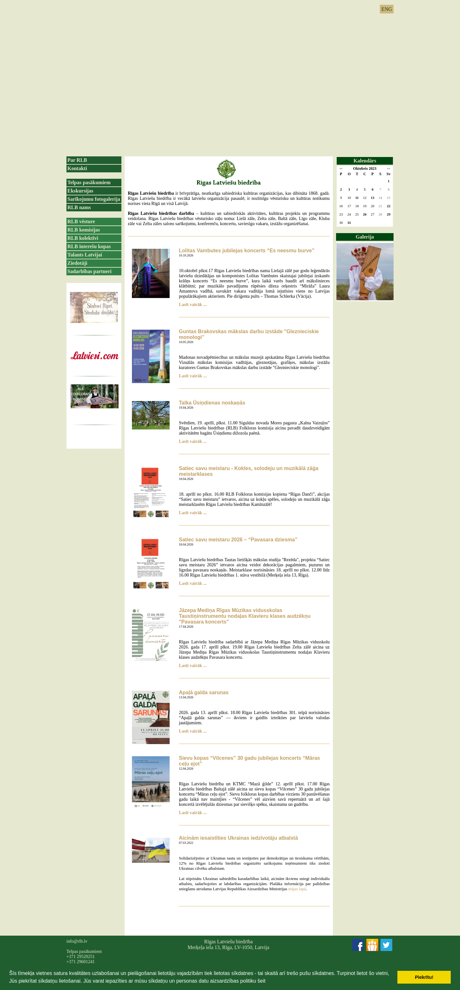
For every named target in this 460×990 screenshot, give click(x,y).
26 (364, 214)
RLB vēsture (81, 221)
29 (388, 214)
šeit (261, 981)
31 (349, 222)
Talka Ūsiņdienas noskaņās (212, 402)
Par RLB (77, 160)
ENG (386, 9)
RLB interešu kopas (89, 246)
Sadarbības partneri (89, 271)
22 (388, 206)
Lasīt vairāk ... (193, 304)
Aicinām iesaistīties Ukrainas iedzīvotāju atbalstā (238, 838)
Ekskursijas (80, 190)
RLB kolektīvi (82, 238)
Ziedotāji (77, 263)
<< (341, 168)
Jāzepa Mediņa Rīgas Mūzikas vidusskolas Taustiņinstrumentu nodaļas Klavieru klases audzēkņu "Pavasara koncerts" (244, 616)
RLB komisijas (83, 229)
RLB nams (79, 207)
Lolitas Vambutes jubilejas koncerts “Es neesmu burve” (246, 250)
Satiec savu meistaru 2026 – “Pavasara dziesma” (238, 539)
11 (356, 198)
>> (388, 168)
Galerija (365, 237)
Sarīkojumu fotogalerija (93, 199)
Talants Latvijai (84, 254)
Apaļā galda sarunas (204, 692)
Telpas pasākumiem (89, 182)
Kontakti (77, 168)
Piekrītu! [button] (424, 977)
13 (372, 198)
